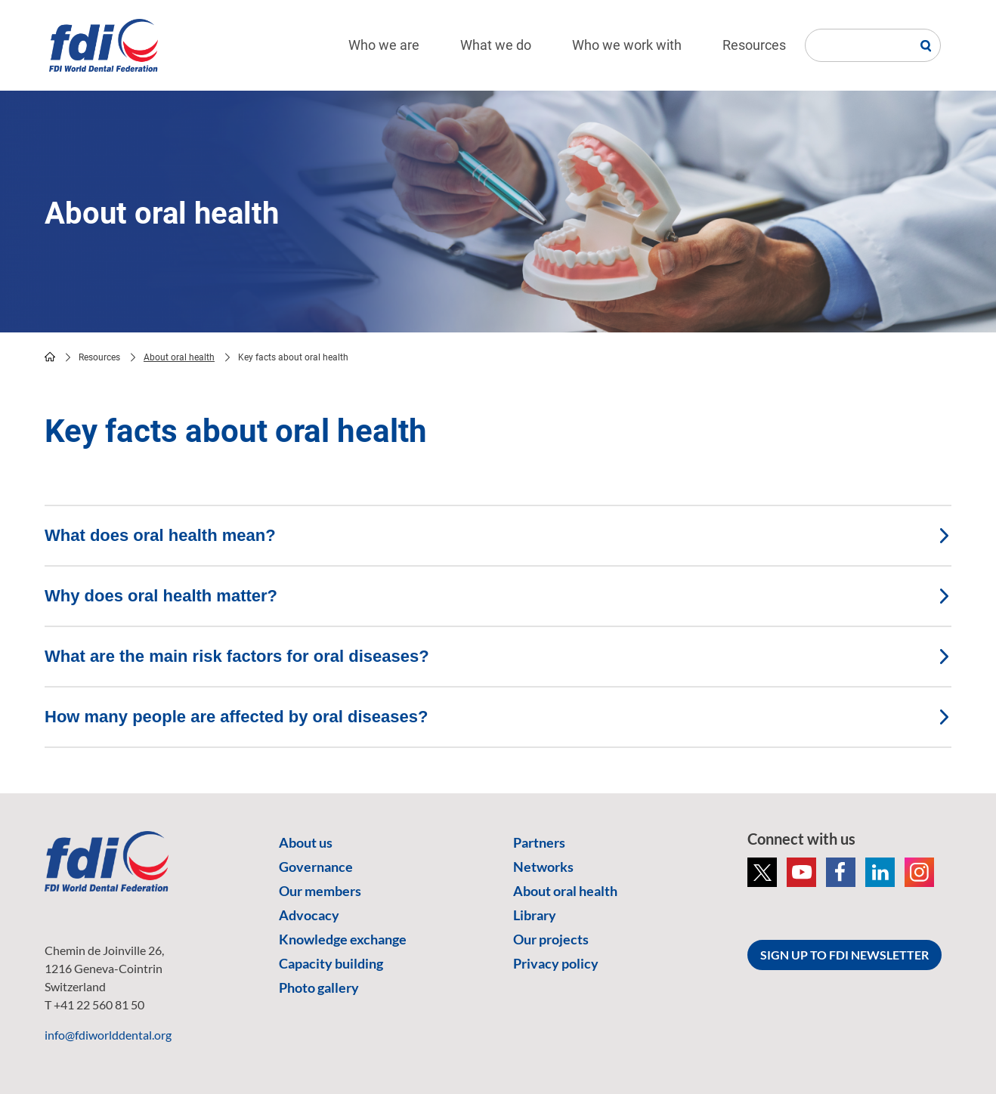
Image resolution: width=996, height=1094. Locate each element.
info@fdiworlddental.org (108, 1035)
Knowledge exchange (343, 939)
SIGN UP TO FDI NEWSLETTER (844, 954)
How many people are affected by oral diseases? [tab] (498, 716)
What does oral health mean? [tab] (498, 535)
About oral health (179, 357)
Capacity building (331, 963)
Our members (320, 890)
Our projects (551, 939)
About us (306, 842)
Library (534, 915)
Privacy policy (556, 963)
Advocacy (309, 915)
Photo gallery (319, 987)
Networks (543, 866)
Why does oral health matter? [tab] (498, 595)
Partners (539, 842)
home (50, 356)
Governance (316, 866)
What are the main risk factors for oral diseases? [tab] (498, 656)
